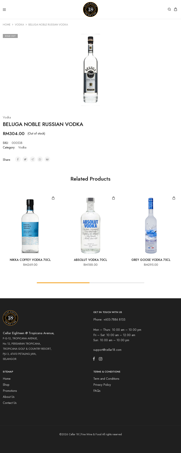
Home (6, 24)
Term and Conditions (106, 378)
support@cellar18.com (107, 350)
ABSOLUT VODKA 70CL (90, 260)
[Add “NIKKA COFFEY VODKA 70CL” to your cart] (53, 198)
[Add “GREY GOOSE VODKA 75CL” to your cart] (173, 198)
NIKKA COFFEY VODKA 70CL (30, 260)
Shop (6, 385)
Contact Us (10, 403)
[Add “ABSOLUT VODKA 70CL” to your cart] (113, 198)
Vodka (19, 24)
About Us (9, 397)
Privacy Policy (102, 385)
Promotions (10, 391)
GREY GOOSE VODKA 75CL (150, 260)
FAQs (96, 391)
